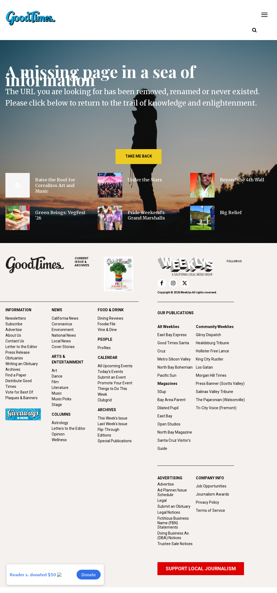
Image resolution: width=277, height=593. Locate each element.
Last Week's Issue (112, 424)
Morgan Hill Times (211, 375)
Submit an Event (112, 377)
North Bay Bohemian (175, 367)
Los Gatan (204, 367)
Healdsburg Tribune (212, 343)
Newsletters (15, 318)
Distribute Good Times (18, 384)
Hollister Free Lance (212, 351)
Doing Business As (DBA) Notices (173, 535)
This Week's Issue (112, 418)
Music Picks (61, 399)
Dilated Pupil (168, 408)
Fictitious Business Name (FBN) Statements (173, 523)
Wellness (59, 440)
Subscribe (13, 324)
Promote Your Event (115, 383)
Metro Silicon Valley (174, 359)
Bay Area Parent (171, 400)
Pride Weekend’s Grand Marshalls (146, 215)
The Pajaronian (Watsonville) (220, 400)
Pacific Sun (166, 375)
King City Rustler (209, 359)
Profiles (104, 348)
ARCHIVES (89, 262)
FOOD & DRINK (111, 310)
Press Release (17, 352)
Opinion (58, 434)
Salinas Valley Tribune (214, 391)
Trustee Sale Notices (175, 544)
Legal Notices (168, 512)
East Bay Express (172, 335)
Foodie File (107, 324)
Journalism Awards (212, 494)
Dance (57, 376)
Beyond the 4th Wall (242, 179)
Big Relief (231, 212)
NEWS (57, 310)
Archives (12, 369)
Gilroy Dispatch (208, 335)
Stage (57, 404)
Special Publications (115, 441)
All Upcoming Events (115, 366)
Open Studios (168, 424)
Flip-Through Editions (108, 432)
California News (65, 318)
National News (64, 335)
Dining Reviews (110, 318)
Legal (162, 500)
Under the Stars (145, 179)
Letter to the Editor (21, 347)
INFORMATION (18, 310)
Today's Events (110, 371)
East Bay (164, 416)
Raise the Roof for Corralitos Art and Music (55, 185)
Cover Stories (63, 347)
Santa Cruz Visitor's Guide (174, 444)
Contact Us (14, 341)
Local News (61, 341)
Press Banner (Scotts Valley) (220, 383)
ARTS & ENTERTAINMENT (68, 359)
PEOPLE (105, 339)
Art (54, 370)
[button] (254, 30)
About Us (13, 335)
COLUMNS (61, 414)
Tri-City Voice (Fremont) (216, 408)
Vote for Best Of (19, 392)
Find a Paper (16, 375)
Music (57, 393)
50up (161, 391)
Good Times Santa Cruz (173, 347)
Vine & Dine (107, 329)
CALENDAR (107, 357)
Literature (60, 387)
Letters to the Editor (68, 428)
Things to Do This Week (112, 391)
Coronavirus (62, 324)
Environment (63, 329)
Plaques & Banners (21, 398)
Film (55, 382)
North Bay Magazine (174, 432)
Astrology (60, 423)
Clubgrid (105, 400)
